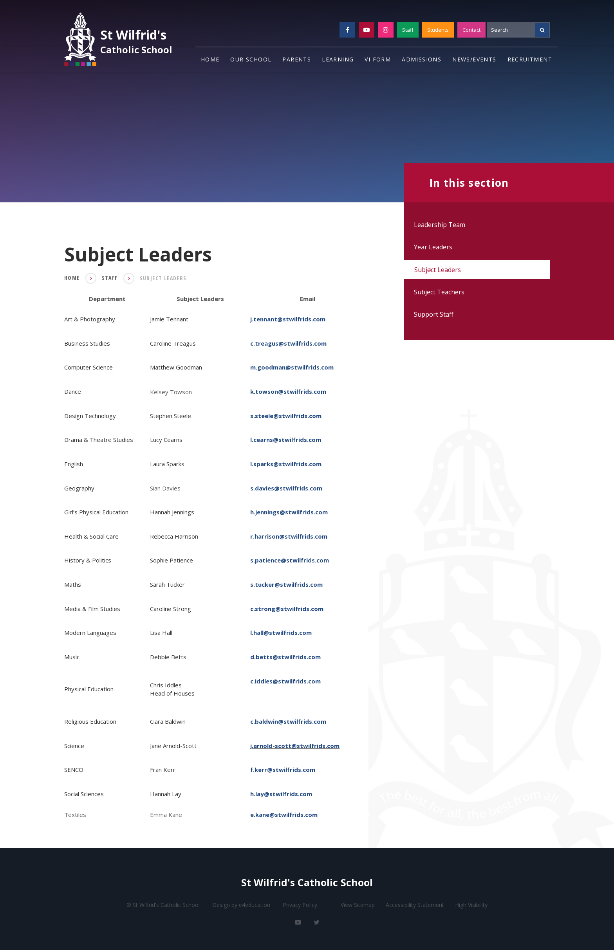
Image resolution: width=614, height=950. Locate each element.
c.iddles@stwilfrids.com (285, 681)
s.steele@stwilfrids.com (285, 416)
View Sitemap (358, 905)
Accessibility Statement (415, 905)
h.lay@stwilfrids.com (281, 794)
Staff (408, 29)
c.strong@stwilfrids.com (286, 609)
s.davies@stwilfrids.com (286, 488)
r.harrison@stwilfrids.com (288, 536)
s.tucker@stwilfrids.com (286, 584)
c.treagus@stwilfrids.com (288, 343)
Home (72, 277)
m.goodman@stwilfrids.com (292, 367)
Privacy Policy (300, 905)
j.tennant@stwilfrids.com (287, 319)
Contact (471, 29)
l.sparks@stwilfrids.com (285, 464)
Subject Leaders (163, 278)
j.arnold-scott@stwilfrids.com (295, 746)
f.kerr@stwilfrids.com (282, 769)
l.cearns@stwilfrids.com (285, 439)
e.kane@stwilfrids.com (284, 814)
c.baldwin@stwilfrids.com (288, 721)
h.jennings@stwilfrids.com (289, 512)
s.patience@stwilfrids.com (289, 560)
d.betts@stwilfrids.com (285, 657)
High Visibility (471, 905)
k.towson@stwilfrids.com (288, 391)
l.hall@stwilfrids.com (281, 632)
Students (438, 29)
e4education (254, 905)
